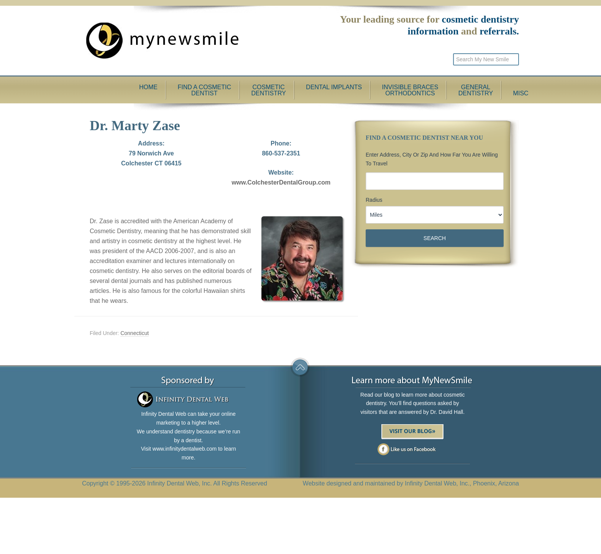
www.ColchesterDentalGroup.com (281, 182)
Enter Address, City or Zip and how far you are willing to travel (432, 159)
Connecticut (134, 333)
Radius (374, 200)
